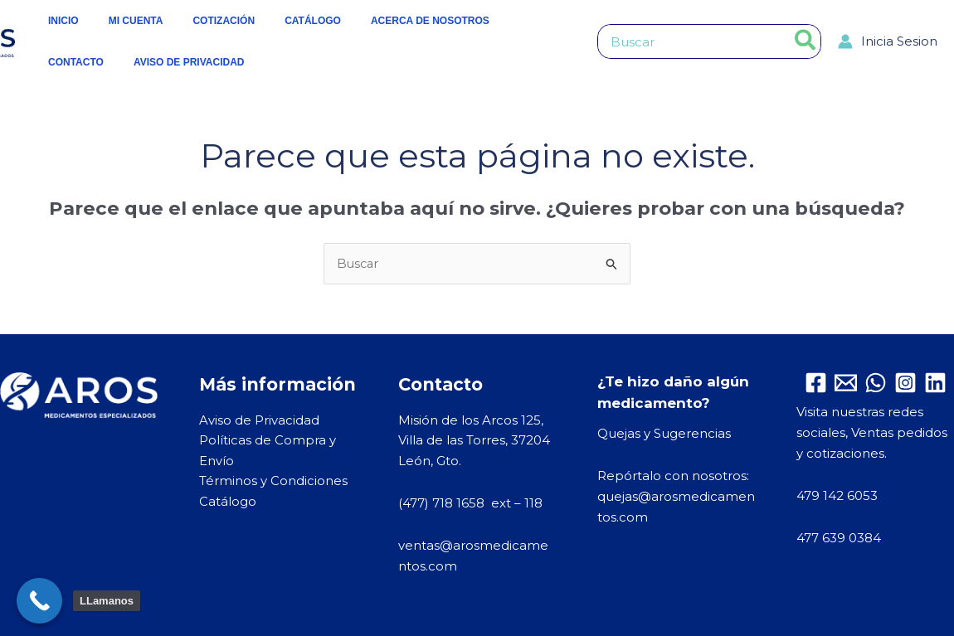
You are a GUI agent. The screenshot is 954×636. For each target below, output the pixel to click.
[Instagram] (905, 383)
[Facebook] (816, 383)
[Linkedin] (935, 383)
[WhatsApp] (875, 383)
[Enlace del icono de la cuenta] (887, 42)
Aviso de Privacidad (259, 420)
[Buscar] (805, 41)
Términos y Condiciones (273, 481)
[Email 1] (846, 383)
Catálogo (227, 502)
